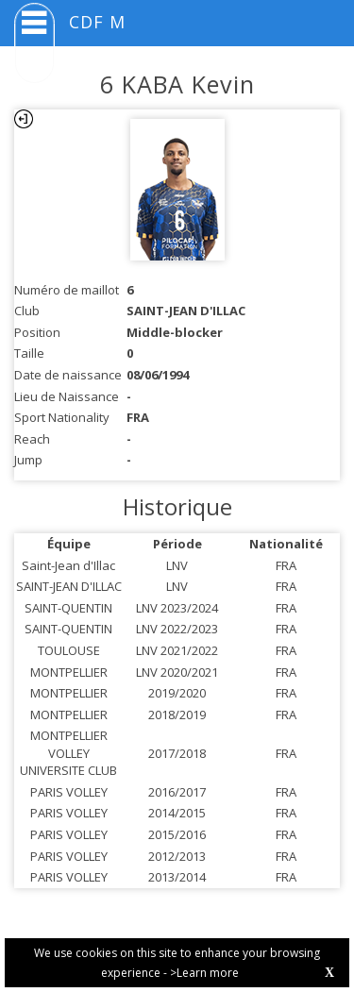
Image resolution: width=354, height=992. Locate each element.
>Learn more (204, 973)
